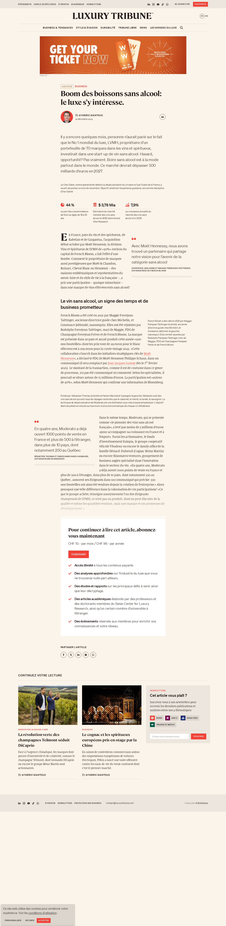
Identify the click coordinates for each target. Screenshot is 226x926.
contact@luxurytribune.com (120, 803)
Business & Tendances (58, 27)
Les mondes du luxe (163, 27)
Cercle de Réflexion (45, 4)
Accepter (43, 920)
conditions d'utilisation (42, 913)
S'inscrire (198, 736)
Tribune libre (127, 27)
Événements (24, 4)
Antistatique (201, 802)
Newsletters (94, 4)
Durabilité (108, 27)
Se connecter (182, 4)
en (206, 16)
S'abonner (200, 4)
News (143, 27)
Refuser (29, 920)
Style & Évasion (87, 27)
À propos (63, 4)
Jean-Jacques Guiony (121, 363)
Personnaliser (13, 920)
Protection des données (87, 803)
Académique (77, 4)
